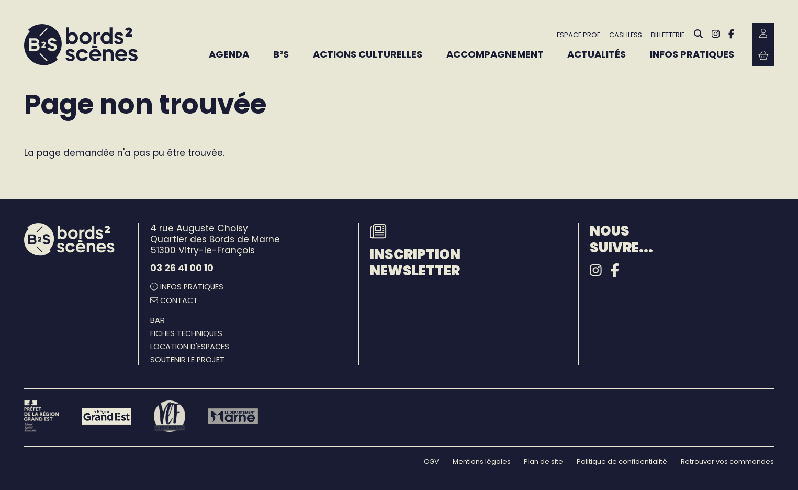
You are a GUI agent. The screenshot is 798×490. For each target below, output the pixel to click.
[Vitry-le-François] (169, 416)
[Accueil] (81, 44)
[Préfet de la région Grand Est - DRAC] (41, 416)
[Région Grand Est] (106, 416)
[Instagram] (716, 34)
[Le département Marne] (232, 416)
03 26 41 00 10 (181, 268)
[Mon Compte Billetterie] (763, 33)
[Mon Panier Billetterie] (763, 55)
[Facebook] (731, 34)
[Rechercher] (698, 34)
